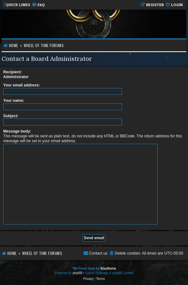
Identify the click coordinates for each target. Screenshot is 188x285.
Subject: (11, 116)
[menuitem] (38, 5)
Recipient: (12, 72)
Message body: (17, 131)
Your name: (13, 100)
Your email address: (21, 85)
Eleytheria (108, 268)
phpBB (77, 273)
